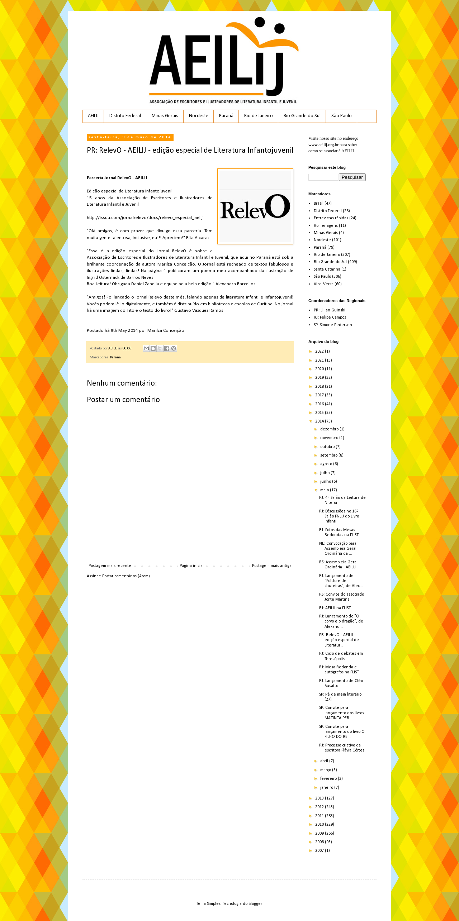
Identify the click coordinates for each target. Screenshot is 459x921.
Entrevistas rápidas (331, 218)
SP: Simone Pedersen (333, 325)
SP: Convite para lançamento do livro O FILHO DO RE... (342, 732)
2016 (320, 404)
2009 (320, 833)
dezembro (330, 429)
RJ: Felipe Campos (330, 317)
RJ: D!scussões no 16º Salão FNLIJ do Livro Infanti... (339, 516)
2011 (320, 816)
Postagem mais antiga (272, 566)
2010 (320, 824)
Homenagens (326, 226)
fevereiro (329, 779)
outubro (328, 447)
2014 (320, 421)
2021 (320, 360)
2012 (320, 807)
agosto (326, 464)
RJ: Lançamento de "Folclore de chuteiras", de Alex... (341, 581)
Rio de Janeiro (258, 116)
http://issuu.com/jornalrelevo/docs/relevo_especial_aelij (145, 217)
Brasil (318, 203)
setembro (329, 455)
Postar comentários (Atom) (126, 576)
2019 (320, 378)
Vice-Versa (323, 284)
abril (324, 761)
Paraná (226, 116)
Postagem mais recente (110, 566)
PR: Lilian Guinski (329, 310)
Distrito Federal (125, 116)
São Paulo (341, 116)
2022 (320, 351)
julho (325, 473)
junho (326, 481)
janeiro (327, 788)
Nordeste (198, 116)
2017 (320, 395)
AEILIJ (93, 116)
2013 (320, 798)
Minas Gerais (165, 116)
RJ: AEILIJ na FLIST (335, 608)
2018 (320, 387)
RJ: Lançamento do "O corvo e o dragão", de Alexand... (341, 621)
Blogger (255, 904)
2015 (320, 413)
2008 (320, 842)
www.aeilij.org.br (323, 144)
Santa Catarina (327, 269)
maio (325, 490)
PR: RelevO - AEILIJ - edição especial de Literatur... (339, 640)
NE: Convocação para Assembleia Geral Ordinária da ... (337, 548)
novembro (329, 438)
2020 (320, 369)
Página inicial (192, 566)
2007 (320, 851)
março (326, 770)
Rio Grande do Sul (302, 116)
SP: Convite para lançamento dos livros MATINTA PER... (341, 713)
